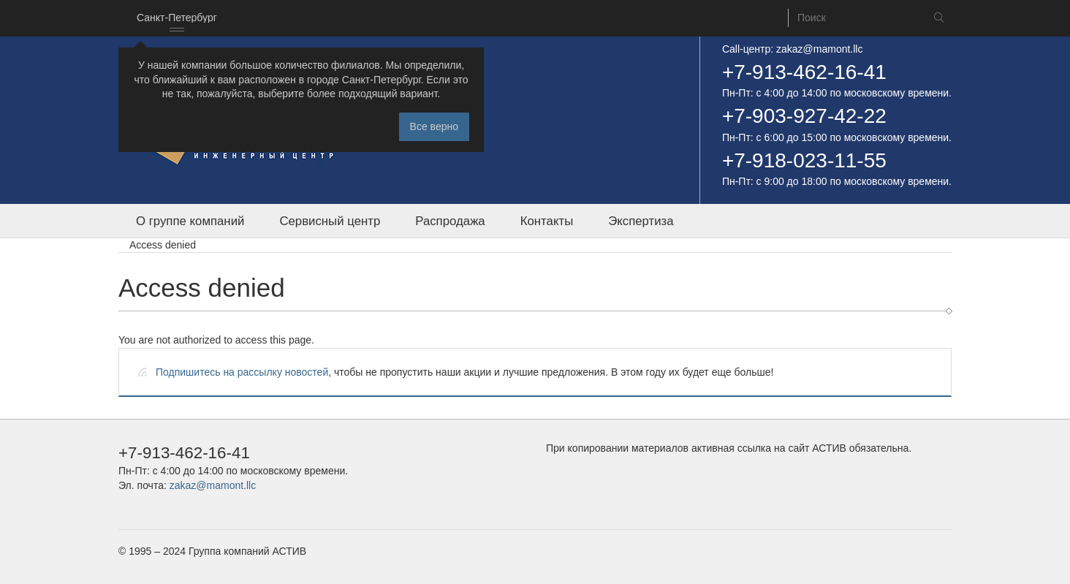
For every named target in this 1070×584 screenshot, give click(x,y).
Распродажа (450, 221)
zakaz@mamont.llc (819, 49)
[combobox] (176, 18)
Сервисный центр (329, 221)
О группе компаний (190, 221)
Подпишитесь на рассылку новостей (242, 372)
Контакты (546, 221)
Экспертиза (640, 221)
